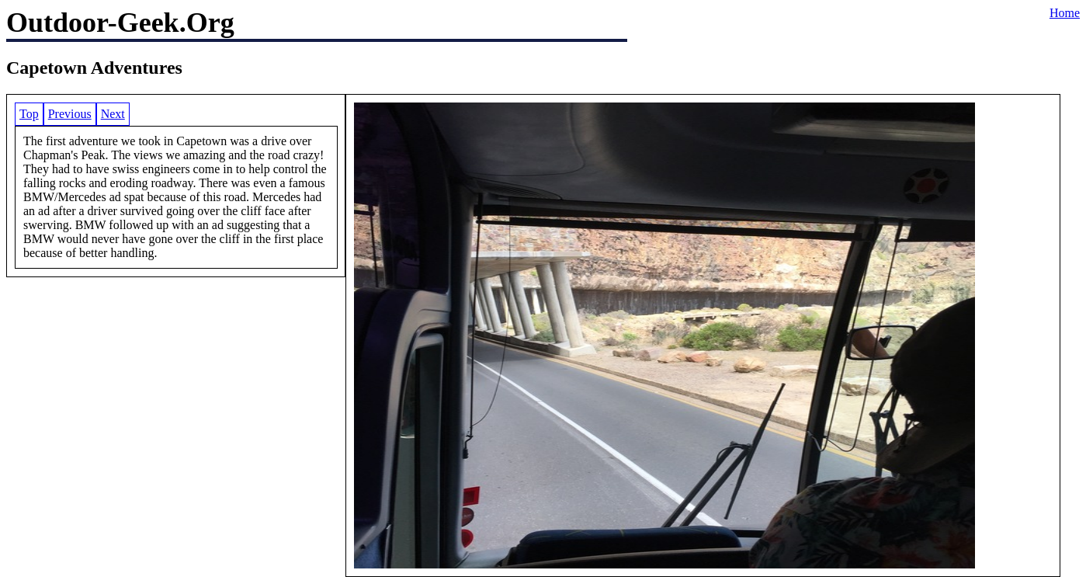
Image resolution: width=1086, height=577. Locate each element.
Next (113, 113)
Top (29, 113)
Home (1065, 12)
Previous (70, 113)
